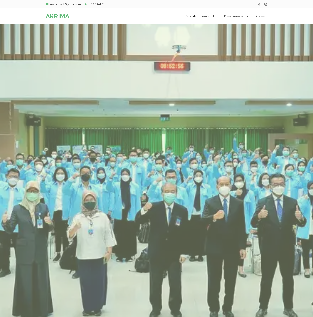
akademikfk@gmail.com (65, 4)
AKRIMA (57, 16)
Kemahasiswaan (234, 16)
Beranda (190, 16)
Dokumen (261, 16)
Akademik (208, 16)
